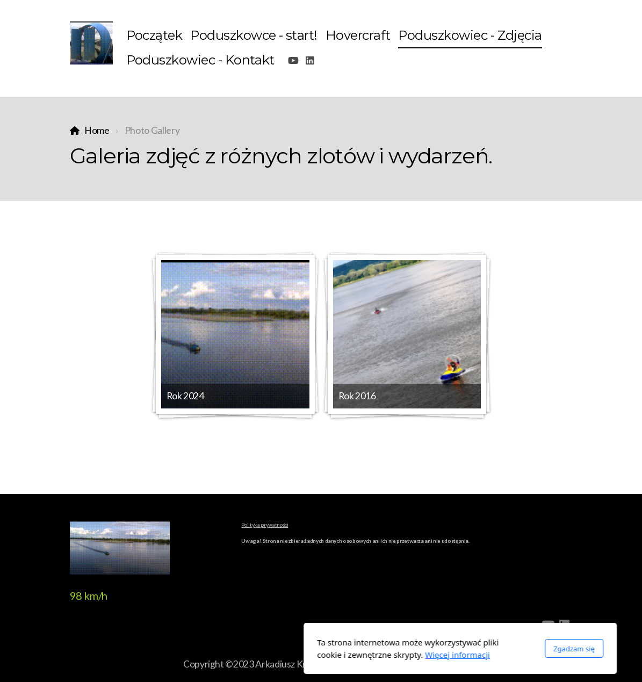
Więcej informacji (318, 654)
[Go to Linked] (309, 61)
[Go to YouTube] (293, 61)
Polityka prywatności (264, 524)
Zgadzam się (435, 649)
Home (97, 130)
